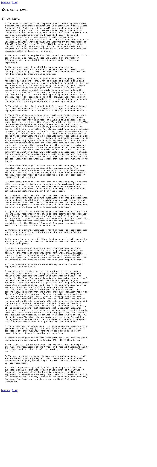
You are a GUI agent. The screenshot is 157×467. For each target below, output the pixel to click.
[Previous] (6, 2)
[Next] (15, 2)
